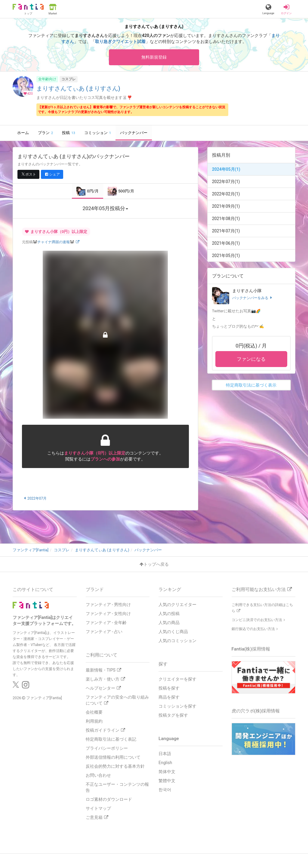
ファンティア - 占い (104, 632)
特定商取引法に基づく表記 (111, 739)
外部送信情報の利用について (113, 757)
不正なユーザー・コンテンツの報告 (117, 787)
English (165, 763)
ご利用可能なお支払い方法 (262, 590)
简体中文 (167, 772)
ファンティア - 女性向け (108, 614)
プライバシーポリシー (107, 748)
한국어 (165, 790)
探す (163, 664)
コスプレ (68, 80)
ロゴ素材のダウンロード (109, 799)
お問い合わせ (98, 775)
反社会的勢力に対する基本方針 (115, 766)
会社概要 (94, 712)
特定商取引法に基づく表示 (251, 386)
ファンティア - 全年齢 (106, 623)
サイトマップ (98, 809)
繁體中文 (167, 781)
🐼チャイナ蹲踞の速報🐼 (56, 243)
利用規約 (94, 721)
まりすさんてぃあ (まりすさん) (78, 89)
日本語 (165, 754)
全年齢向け (47, 80)
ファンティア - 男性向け (108, 605)
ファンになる (251, 360)
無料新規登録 (154, 57)
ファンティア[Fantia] (44, 698)
